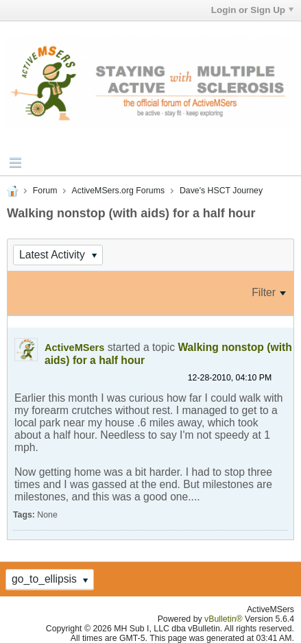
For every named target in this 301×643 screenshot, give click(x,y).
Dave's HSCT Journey (221, 190)
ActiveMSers (74, 347)
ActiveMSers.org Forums (118, 190)
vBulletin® (223, 619)
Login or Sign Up (252, 10)
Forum (45, 190)
